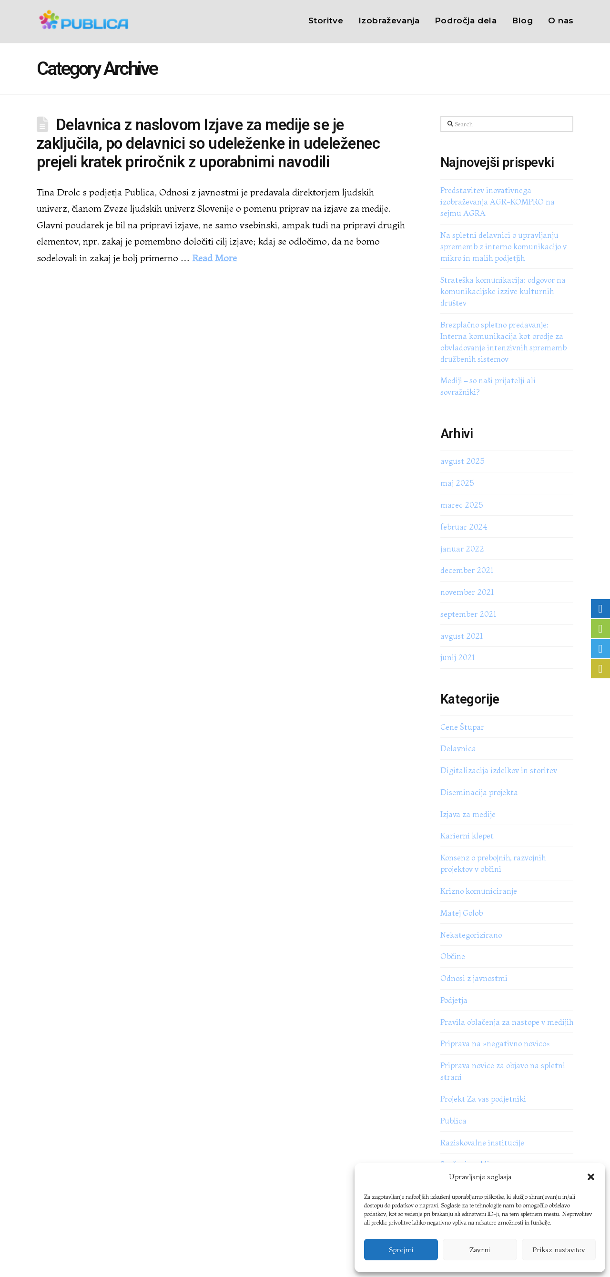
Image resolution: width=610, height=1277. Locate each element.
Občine (452, 956)
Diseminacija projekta (479, 792)
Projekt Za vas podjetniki (483, 1098)
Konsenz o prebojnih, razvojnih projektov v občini (493, 863)
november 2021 (467, 592)
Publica (453, 1120)
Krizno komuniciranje (478, 891)
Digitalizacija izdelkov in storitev (498, 770)
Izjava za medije (468, 814)
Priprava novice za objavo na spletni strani (502, 1071)
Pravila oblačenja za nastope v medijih (506, 1022)
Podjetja (454, 1000)
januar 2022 (462, 548)
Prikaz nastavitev (558, 1249)
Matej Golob (461, 913)
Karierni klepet (467, 835)
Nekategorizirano (471, 935)
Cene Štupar (462, 727)
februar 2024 (464, 526)
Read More (214, 258)
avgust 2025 (462, 461)
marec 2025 (461, 505)
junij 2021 (457, 657)
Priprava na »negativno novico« (495, 1043)
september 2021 (468, 614)
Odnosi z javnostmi (474, 978)
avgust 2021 (461, 636)
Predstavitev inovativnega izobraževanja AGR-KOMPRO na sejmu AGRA (497, 201)
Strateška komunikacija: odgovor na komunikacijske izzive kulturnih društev (503, 291)
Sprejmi (401, 1249)
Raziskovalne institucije (482, 1142)
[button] (591, 1177)
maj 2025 (457, 483)
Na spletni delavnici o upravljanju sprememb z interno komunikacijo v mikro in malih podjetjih (503, 246)
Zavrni (479, 1249)
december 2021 (466, 570)
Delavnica (458, 748)
